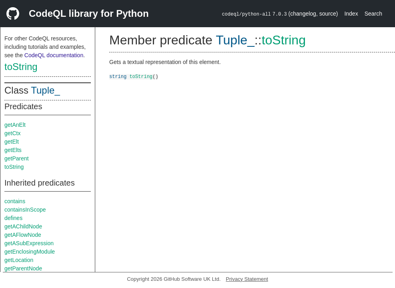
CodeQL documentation (53, 55)
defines (13, 218)
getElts (13, 150)
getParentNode (23, 268)
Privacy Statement (247, 279)
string (117, 76)
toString (21, 66)
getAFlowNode (22, 235)
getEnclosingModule (29, 251)
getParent (16, 158)
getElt (11, 141)
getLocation (18, 260)
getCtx (12, 133)
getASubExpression (29, 243)
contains (14, 201)
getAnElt (15, 125)
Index (351, 13)
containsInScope (25, 209)
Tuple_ (45, 90)
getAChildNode (23, 226)
